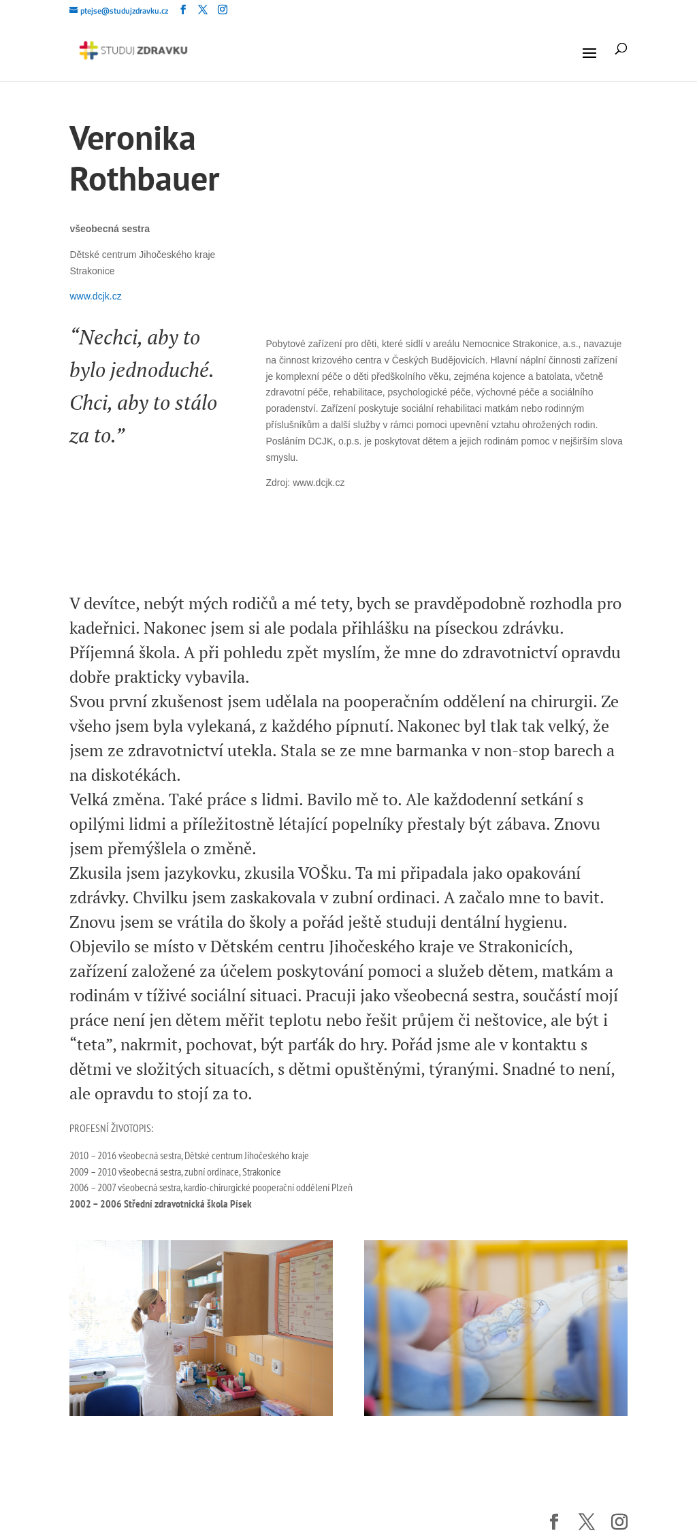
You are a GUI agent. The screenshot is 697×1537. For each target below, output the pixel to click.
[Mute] (168, 536)
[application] (152, 529)
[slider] (166, 522)
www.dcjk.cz (95, 296)
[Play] (101, 521)
